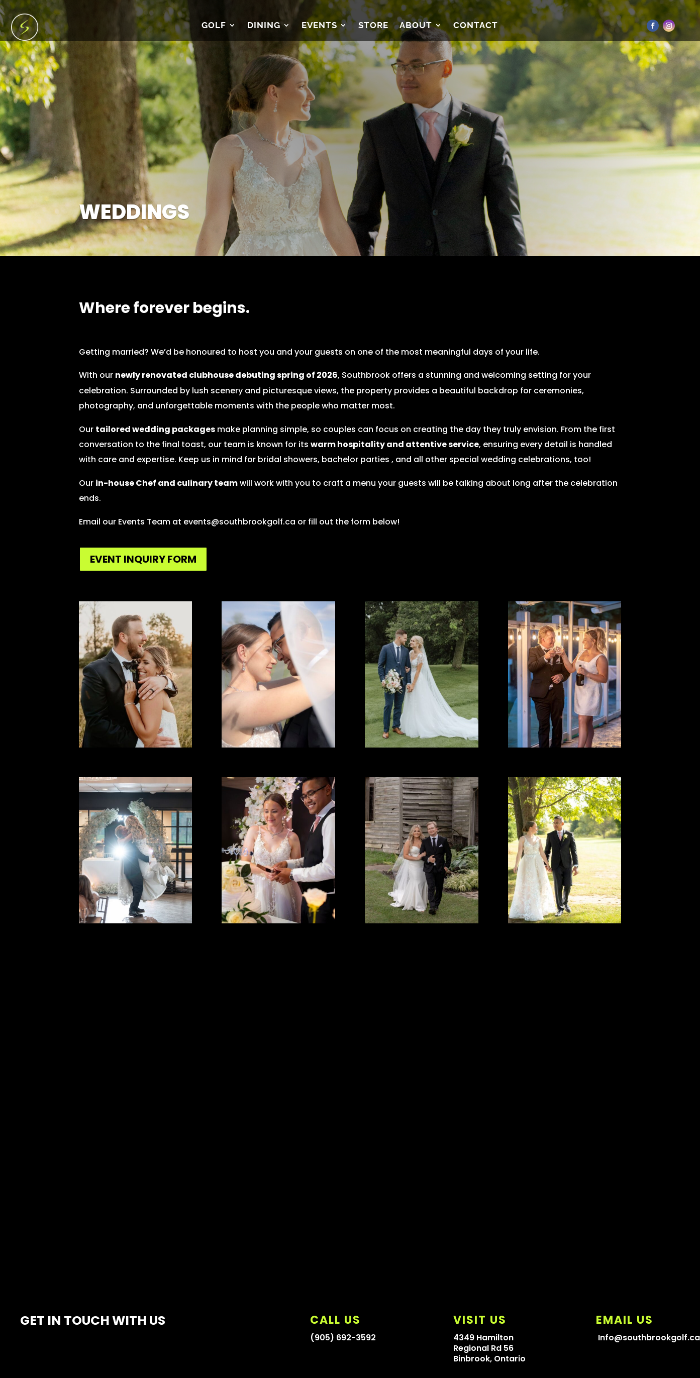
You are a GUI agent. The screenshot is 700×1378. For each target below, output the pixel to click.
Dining (263, 26)
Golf (214, 26)
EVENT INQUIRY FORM (143, 559)
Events (319, 26)
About (415, 26)
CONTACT (475, 26)
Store (373, 26)
